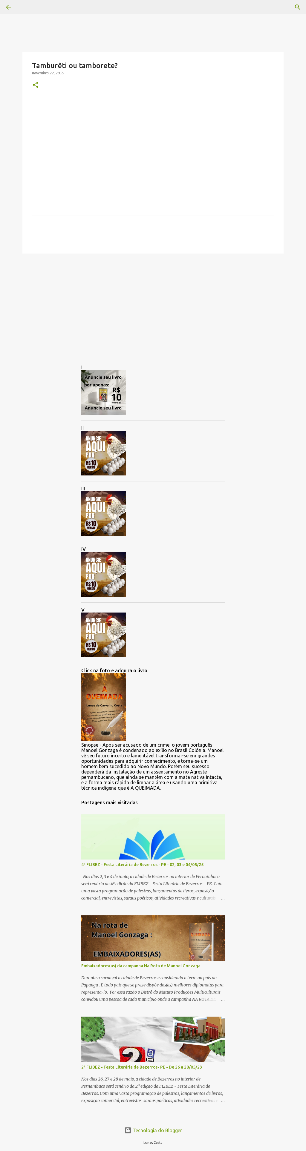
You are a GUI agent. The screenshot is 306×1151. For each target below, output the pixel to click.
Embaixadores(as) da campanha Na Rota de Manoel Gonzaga (141, 965)
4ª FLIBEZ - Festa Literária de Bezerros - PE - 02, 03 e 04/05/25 (142, 864)
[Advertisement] (153, 304)
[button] (35, 85)
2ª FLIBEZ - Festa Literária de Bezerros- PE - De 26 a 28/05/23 (141, 1067)
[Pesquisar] (25, 7)
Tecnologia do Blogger (153, 1130)
